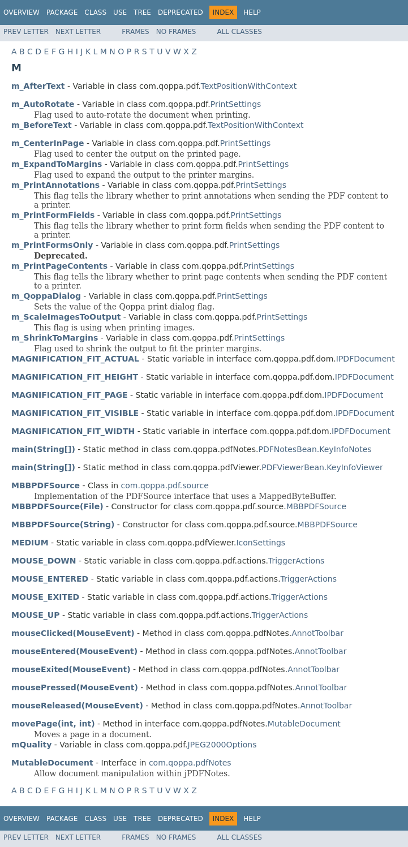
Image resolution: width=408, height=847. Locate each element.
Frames (135, 32)
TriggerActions (296, 560)
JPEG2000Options (222, 744)
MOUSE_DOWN (43, 560)
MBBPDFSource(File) (57, 506)
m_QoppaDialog (46, 295)
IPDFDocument (365, 358)
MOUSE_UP (35, 615)
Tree (142, 12)
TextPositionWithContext (249, 86)
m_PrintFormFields (53, 215)
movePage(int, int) (53, 723)
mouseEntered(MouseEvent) (74, 651)
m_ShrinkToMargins (54, 337)
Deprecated (180, 12)
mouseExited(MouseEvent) (71, 669)
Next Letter (78, 32)
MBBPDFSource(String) (62, 524)
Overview (21, 12)
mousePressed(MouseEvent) (74, 687)
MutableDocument (304, 723)
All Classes (239, 32)
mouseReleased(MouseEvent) (77, 705)
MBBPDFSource (316, 506)
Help (252, 12)
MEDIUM (30, 542)
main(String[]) (43, 449)
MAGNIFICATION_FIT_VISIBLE (75, 413)
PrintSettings (236, 104)
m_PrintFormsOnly (52, 245)
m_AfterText (38, 86)
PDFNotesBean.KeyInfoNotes (314, 449)
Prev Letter (26, 32)
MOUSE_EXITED (45, 596)
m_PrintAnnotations (55, 185)
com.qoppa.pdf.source (165, 485)
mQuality (31, 744)
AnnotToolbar (317, 633)
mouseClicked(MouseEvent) (73, 633)
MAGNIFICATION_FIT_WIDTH (73, 431)
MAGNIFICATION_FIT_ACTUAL (75, 358)
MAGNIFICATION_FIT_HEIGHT (74, 376)
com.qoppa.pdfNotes (190, 762)
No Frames (176, 32)
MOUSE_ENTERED (49, 578)
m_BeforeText (41, 125)
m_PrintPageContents (59, 265)
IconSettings (260, 542)
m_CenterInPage (47, 143)
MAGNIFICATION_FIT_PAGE (69, 394)
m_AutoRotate (42, 104)
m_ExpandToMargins (56, 164)
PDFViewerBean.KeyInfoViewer (322, 467)
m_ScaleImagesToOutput (66, 316)
